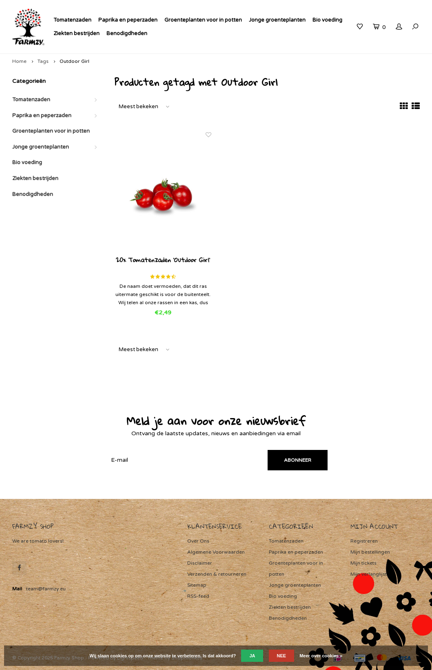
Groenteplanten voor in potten (203, 20)
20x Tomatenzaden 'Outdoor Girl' (163, 260)
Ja (252, 655)
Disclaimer (199, 563)
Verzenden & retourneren (216, 574)
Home (19, 61)
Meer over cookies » (320, 655)
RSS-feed (198, 596)
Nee (281, 655)
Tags (43, 61)
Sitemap (196, 585)
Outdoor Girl (74, 61)
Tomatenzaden (72, 20)
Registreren (364, 541)
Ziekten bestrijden (76, 33)
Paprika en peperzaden (127, 20)
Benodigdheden (126, 33)
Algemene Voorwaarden (216, 552)
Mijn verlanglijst (368, 574)
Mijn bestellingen (370, 552)
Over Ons (198, 541)
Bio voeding (327, 20)
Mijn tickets (363, 563)
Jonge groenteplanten (277, 20)
